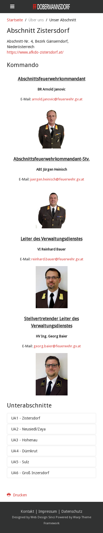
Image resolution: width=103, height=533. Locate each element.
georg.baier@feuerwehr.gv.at (57, 346)
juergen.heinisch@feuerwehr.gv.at (57, 179)
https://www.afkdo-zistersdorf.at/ (35, 52)
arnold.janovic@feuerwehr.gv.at (57, 99)
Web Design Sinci (42, 517)
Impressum (47, 511)
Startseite (15, 20)
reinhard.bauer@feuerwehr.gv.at (57, 259)
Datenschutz (71, 511)
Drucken (17, 495)
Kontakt (27, 511)
